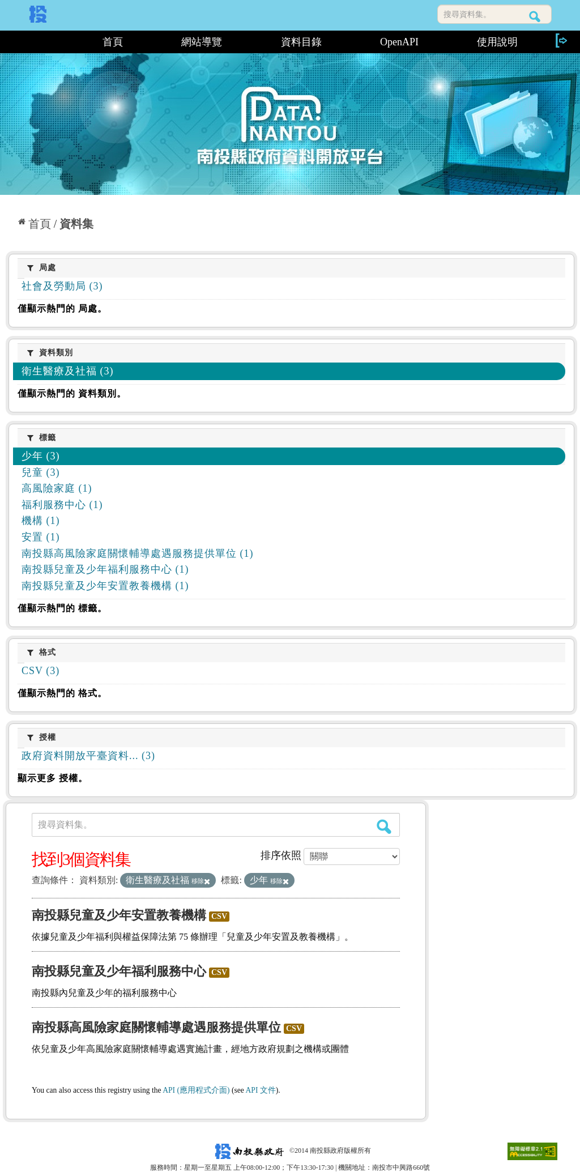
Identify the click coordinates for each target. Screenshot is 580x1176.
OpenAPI (399, 42)
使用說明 (497, 42)
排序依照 (281, 855)
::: (39, 42)
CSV (219, 916)
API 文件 (261, 1090)
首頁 (113, 42)
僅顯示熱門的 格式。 (62, 693)
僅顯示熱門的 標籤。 (62, 608)
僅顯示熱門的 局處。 (62, 308)
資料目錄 (301, 42)
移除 (200, 880)
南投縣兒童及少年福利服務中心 (119, 971)
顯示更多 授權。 (53, 778)
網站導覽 (201, 42)
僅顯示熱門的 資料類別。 (72, 393)
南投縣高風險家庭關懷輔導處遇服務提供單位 (156, 1027)
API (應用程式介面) (196, 1090)
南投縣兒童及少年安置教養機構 (119, 915)
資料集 (76, 224)
